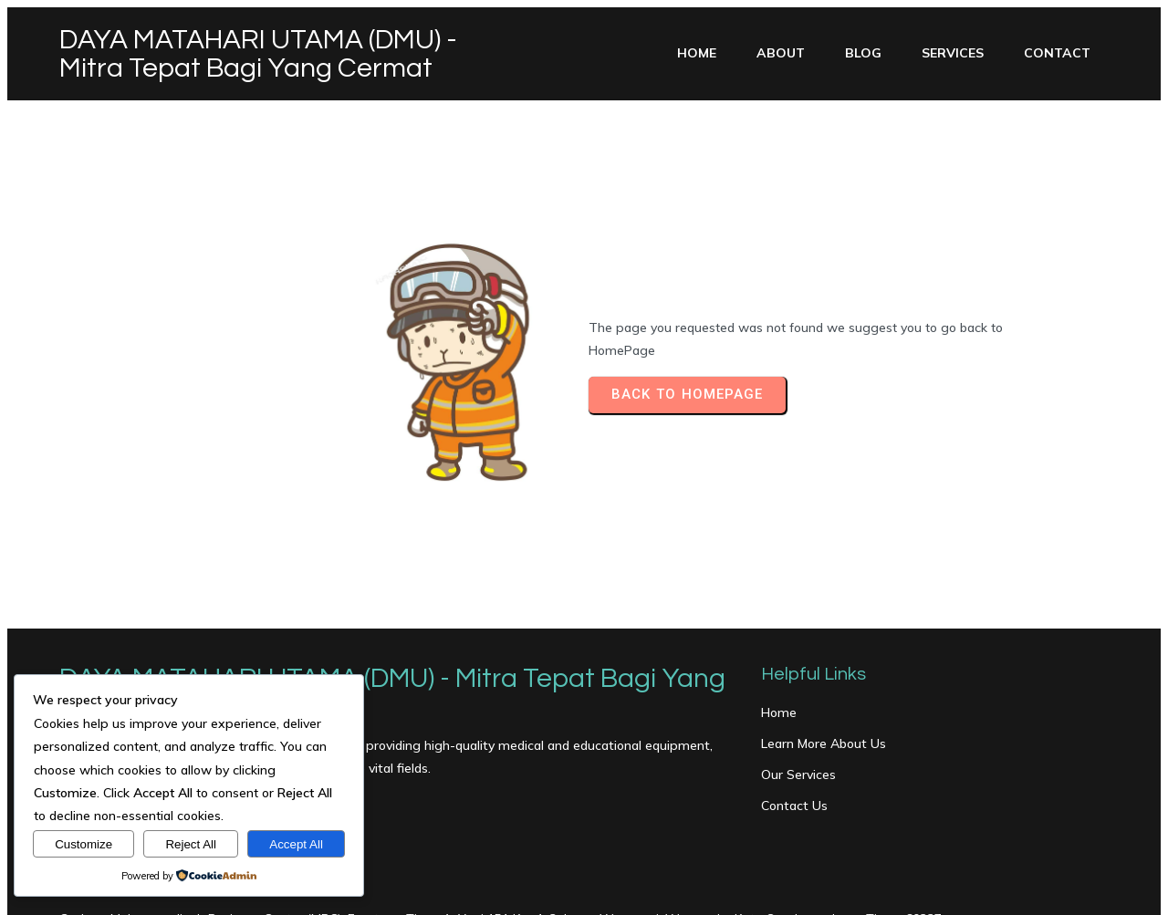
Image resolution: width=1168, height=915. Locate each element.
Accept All (296, 844)
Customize (83, 844)
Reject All (190, 844)
